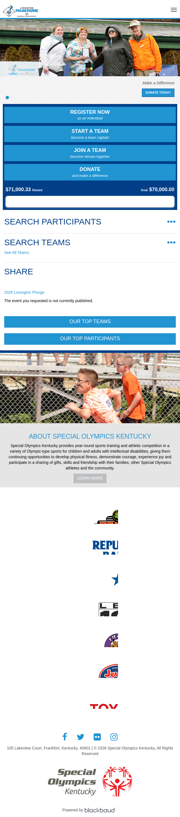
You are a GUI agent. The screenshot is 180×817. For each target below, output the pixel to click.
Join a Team (90, 153)
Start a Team (90, 134)
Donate (90, 172)
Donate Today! (158, 92)
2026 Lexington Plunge (24, 292)
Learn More (90, 478)
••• (171, 221)
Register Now (90, 115)
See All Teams (16, 252)
